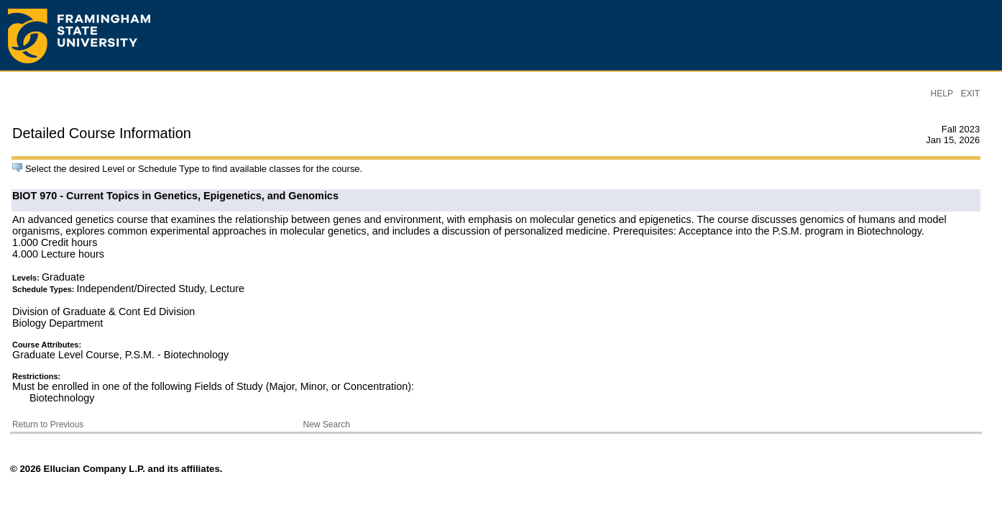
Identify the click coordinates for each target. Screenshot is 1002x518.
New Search (326, 424)
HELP (942, 93)
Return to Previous (47, 424)
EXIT (970, 93)
